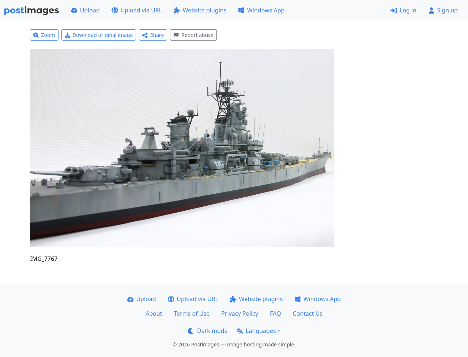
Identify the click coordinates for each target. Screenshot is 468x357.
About (154, 313)
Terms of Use (192, 313)
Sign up (443, 10)
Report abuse (193, 34)
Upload (85, 10)
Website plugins (200, 10)
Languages (256, 331)
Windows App (261, 10)
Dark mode (207, 331)
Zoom (44, 34)
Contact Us (307, 313)
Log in (403, 10)
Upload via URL (137, 10)
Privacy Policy (239, 313)
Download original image (99, 34)
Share (153, 34)
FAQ (275, 313)
